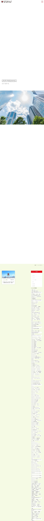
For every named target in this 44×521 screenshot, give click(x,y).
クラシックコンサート (38, 367)
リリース (37, 454)
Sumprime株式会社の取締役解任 (35, 328)
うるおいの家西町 (34, 347)
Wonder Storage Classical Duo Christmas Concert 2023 (35, 332)
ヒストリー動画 (33, 426)
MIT (35, 319)
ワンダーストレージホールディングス (36, 470)
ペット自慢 (33, 440)
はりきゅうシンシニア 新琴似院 (35, 422)
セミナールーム (33, 393)
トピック (33, 277)
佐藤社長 (38, 504)
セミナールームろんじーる (34, 394)
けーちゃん (33, 373)
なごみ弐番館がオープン (34, 413)
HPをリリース (35, 313)
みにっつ (33, 447)
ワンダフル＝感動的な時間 (34, 482)
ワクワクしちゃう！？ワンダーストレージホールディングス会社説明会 (36, 459)
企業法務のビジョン (34, 500)
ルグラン (39, 455)
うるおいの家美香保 (34, 345)
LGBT (32, 317)
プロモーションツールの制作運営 (35, 439)
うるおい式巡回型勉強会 (34, 351)
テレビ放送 (33, 408)
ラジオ (36, 452)
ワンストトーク (37, 464)
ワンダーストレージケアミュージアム (36, 469)
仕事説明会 (36, 495)
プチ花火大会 (36, 432)
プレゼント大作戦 (34, 435)
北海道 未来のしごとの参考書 (35, 516)
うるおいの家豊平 (39, 347)
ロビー (32, 458)
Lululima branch (37, 317)
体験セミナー (39, 505)
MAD (32, 319)
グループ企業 (33, 371)
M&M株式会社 (38, 318)
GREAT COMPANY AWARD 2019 (36, 312)
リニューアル (33, 453)
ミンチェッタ (36, 447)
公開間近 (39, 511)
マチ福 (37, 445)
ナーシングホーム (34, 409)
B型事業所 (39, 306)
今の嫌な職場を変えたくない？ (35, 490)
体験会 (32, 508)
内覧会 (32, 512)
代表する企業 (33, 496)
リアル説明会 (39, 452)
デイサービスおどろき (34, 402)
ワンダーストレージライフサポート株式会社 (36, 477)
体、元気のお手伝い (34, 505)
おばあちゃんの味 (37, 358)
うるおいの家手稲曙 (39, 340)
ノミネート (36, 415)
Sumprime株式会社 (34, 325)
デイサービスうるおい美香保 (35, 400)
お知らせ (33, 275)
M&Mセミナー (33, 318)
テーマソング (37, 396)
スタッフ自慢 (38, 389)
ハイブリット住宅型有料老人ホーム (35, 419)
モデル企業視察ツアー (37, 448)
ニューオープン (33, 414)
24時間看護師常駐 (34, 298)
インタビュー (36, 338)
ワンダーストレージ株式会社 (35, 478)
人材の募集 (39, 488)
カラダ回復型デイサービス (34, 364)
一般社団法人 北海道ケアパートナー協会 (36, 483)
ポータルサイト (37, 440)
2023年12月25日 (39, 296)
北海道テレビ (33, 520)
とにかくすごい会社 (38, 408)
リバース (37, 453)
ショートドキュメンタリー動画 (35, 387)
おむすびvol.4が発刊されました (35, 360)
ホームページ (33, 441)
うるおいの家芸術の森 (34, 346)
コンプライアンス (37, 374)
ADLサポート (33, 304)
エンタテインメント (34, 354)
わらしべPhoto (37, 461)
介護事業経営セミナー (38, 491)
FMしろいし (33, 311)
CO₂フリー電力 (33, 307)
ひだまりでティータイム (34, 427)
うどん (40, 338)
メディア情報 (34, 279)
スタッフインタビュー (38, 388)
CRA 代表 (38, 307)
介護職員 (33, 495)
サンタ (32, 378)
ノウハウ (33, 415)
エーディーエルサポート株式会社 (35, 353)
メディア (33, 448)
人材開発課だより (37, 489)
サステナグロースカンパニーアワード (36, 377)
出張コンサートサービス (37, 512)
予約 (35, 485)
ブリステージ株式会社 (34, 434)
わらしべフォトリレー (34, 462)
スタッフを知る (33, 389)
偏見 (32, 511)
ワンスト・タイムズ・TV (34, 463)
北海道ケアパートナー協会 (34, 517)
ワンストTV (33, 464)
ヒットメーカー (33, 428)
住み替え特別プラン (34, 504)
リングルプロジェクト (34, 455)
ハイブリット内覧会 (34, 420)
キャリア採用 (33, 366)
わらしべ (33, 461)
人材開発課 (33, 489)
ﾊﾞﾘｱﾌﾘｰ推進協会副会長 (34, 421)
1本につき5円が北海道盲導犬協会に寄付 (36, 295)
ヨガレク (33, 452)
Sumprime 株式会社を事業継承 (35, 324)
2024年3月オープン (34, 297)
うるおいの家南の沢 (38, 339)
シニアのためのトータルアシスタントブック (36, 380)
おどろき (33, 358)
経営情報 (33, 285)
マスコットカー (33, 445)
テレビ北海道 (33, 406)
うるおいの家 (33, 339)
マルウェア (33, 446)
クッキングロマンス (38, 366)
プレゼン (39, 434)
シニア (32, 379)
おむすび (33, 359)
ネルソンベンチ (38, 414)
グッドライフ (33, 367)
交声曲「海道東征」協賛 (34, 488)
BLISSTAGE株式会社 (34, 306)
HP (32, 313)
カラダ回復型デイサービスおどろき (35, 365)
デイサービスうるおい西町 (34, 401)
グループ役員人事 (34, 372)
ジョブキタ (33, 388)
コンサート (33, 374)
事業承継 (38, 485)
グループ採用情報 (39, 372)
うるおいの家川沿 (34, 340)
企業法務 (37, 499)
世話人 (32, 485)
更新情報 (33, 283)
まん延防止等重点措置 (38, 446)
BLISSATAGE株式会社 (34, 305)
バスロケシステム (39, 420)
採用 (33, 281)
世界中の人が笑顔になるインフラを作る (36, 484)
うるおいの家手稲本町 (34, 341)
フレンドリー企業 (39, 435)
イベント (33, 338)
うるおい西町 (39, 352)
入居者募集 (35, 511)
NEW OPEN (38, 319)
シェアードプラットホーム (37, 378)
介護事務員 (33, 491)
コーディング (37, 373)
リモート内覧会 (33, 454)
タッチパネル (33, 396)
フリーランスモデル (34, 433)
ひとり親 (37, 428)
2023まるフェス (33, 296)
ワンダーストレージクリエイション (35, 468)
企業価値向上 (33, 499)
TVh (32, 329)
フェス (32, 432)
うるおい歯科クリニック (34, 352)
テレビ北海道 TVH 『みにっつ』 (35, 407)
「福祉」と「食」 (34, 289)
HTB (39, 313)
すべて (33, 273)
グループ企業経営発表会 (38, 371)
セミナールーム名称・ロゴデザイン (35, 395)
